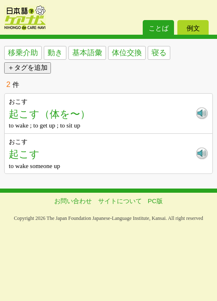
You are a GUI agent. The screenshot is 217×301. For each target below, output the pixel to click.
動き (55, 52)
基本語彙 (87, 52)
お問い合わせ (73, 200)
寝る (159, 52)
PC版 (155, 200)
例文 (193, 28)
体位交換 (127, 52)
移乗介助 (23, 52)
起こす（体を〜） (49, 114)
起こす (24, 154)
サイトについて (120, 200)
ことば (159, 28)
